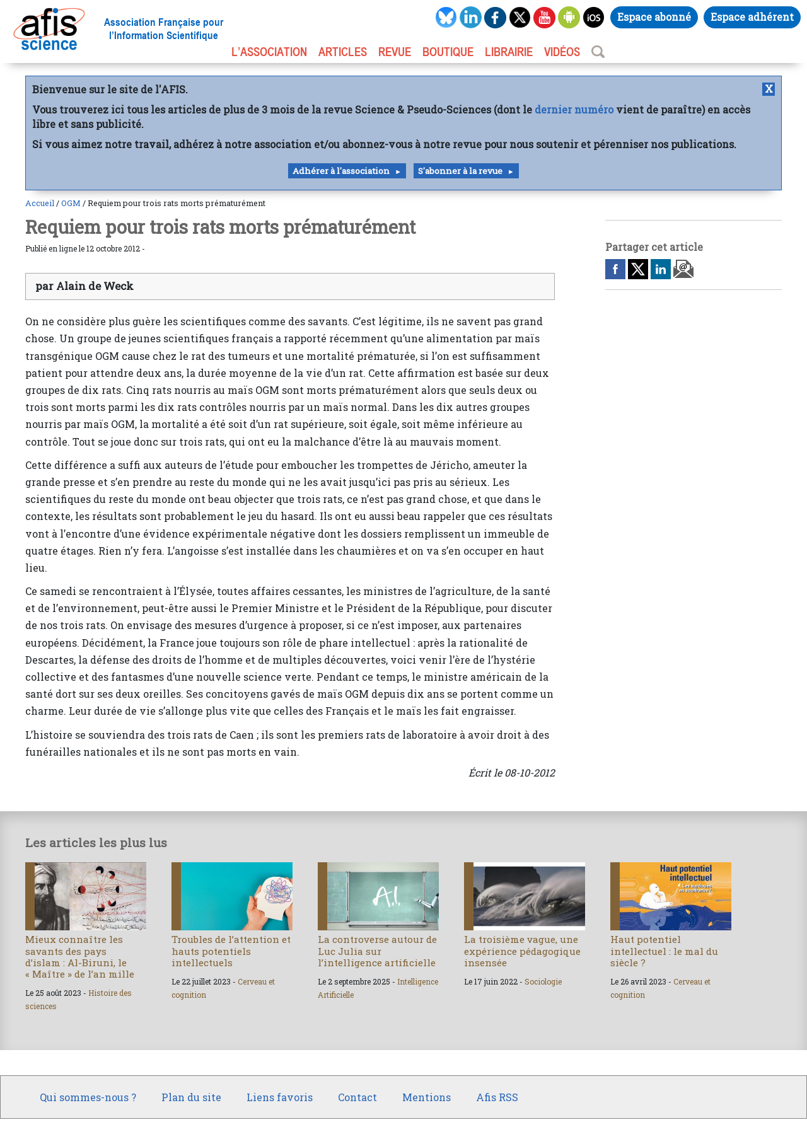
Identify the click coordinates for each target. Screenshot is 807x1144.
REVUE (394, 52)
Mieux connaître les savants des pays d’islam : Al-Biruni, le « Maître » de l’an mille (79, 956)
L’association (269, 52)
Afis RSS (497, 1097)
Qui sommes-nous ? (88, 1097)
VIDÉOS (562, 52)
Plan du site (191, 1097)
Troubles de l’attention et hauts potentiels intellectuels (231, 950)
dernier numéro (574, 109)
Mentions (426, 1097)
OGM (71, 203)
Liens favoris (280, 1097)
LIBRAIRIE (509, 52)
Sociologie (543, 981)
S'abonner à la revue (460, 170)
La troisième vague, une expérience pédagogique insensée (522, 950)
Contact (357, 1097)
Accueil (39, 203)
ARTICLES (342, 52)
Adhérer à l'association (341, 170)
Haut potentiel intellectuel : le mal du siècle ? (664, 950)
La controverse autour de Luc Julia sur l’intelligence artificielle (377, 950)
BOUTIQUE (447, 52)
